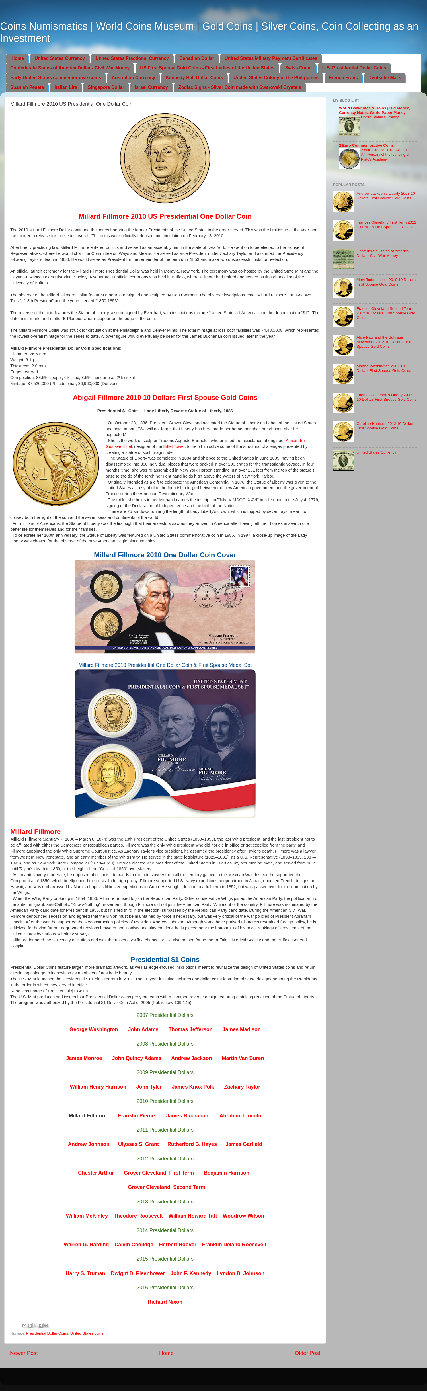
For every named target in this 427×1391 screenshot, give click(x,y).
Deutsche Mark (384, 77)
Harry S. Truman (85, 1273)
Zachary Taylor (242, 1087)
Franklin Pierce (136, 1115)
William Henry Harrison (98, 1087)
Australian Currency (133, 77)
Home (17, 58)
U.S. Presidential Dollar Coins (354, 67)
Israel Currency (151, 87)
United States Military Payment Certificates (271, 58)
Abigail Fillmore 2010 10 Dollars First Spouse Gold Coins (165, 397)
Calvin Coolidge (134, 1244)
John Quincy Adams (136, 1058)
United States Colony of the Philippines (276, 77)
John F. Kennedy (191, 1273)
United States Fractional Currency (132, 58)
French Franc (343, 77)
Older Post (307, 1353)
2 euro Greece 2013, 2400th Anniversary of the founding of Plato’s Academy (385, 154)
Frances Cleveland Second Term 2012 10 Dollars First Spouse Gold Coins (385, 313)
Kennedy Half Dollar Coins (194, 77)
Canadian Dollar (196, 58)
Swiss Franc (298, 67)
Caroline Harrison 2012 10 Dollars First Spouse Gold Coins (385, 425)
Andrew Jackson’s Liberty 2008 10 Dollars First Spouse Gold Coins (385, 195)
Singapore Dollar (106, 87)
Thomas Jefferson (191, 1029)
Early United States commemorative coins (55, 77)
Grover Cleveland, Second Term (166, 1187)
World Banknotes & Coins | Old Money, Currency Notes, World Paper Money (374, 110)
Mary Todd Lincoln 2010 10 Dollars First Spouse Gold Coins (386, 282)
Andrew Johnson (89, 1144)
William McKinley (87, 1216)
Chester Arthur (96, 1173)
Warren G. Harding (86, 1244)
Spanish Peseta (27, 87)
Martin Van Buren (243, 1058)
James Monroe (84, 1058)
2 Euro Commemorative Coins (366, 145)
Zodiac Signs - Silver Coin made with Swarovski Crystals (239, 87)
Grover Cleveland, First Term (159, 1173)
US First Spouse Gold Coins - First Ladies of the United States (207, 67)
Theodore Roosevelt (138, 1216)
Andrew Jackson (191, 1058)
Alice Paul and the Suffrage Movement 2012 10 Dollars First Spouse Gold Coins (383, 342)
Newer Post (24, 1353)
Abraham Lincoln (240, 1115)
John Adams (143, 1029)
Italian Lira (65, 87)
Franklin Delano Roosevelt (234, 1244)
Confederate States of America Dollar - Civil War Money (70, 67)
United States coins (86, 1333)
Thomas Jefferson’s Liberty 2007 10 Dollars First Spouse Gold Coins (386, 397)
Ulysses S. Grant (138, 1144)
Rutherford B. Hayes (192, 1144)
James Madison (242, 1029)
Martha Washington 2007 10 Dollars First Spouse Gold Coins (383, 368)
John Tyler (149, 1087)
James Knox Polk (193, 1087)
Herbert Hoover (177, 1244)
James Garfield (243, 1144)
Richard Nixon (165, 1302)
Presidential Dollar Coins (47, 1333)
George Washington (93, 1029)
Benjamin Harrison (226, 1173)
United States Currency (59, 58)
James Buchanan (187, 1115)
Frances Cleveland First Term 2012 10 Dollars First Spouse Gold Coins (386, 224)
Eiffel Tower (174, 446)
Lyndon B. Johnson (240, 1273)
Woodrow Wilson (243, 1216)
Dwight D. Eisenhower (138, 1273)
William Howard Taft (193, 1216)
